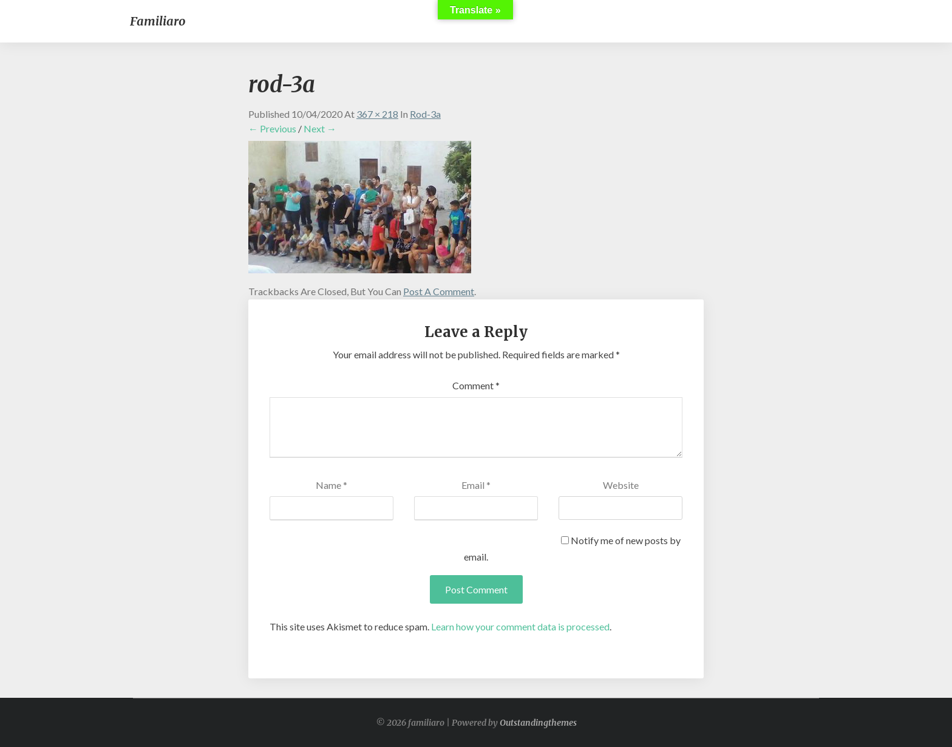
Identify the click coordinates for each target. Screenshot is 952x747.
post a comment (438, 291)
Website (621, 485)
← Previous (272, 128)
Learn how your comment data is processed (520, 626)
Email (476, 485)
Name (331, 485)
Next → (320, 128)
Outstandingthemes (538, 722)
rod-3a (425, 114)
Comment (476, 385)
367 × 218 (377, 114)
